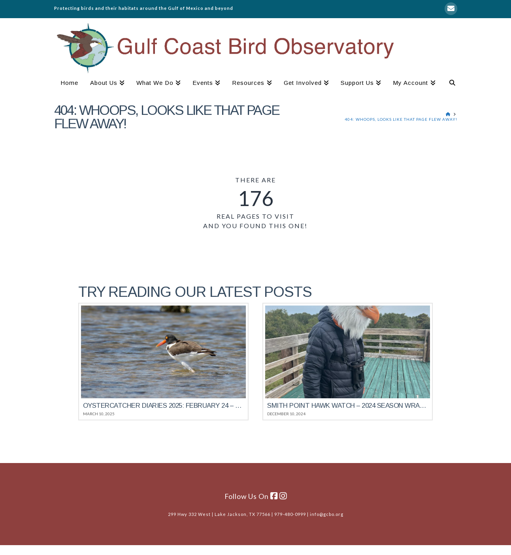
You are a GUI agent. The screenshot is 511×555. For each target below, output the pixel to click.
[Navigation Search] (449, 84)
